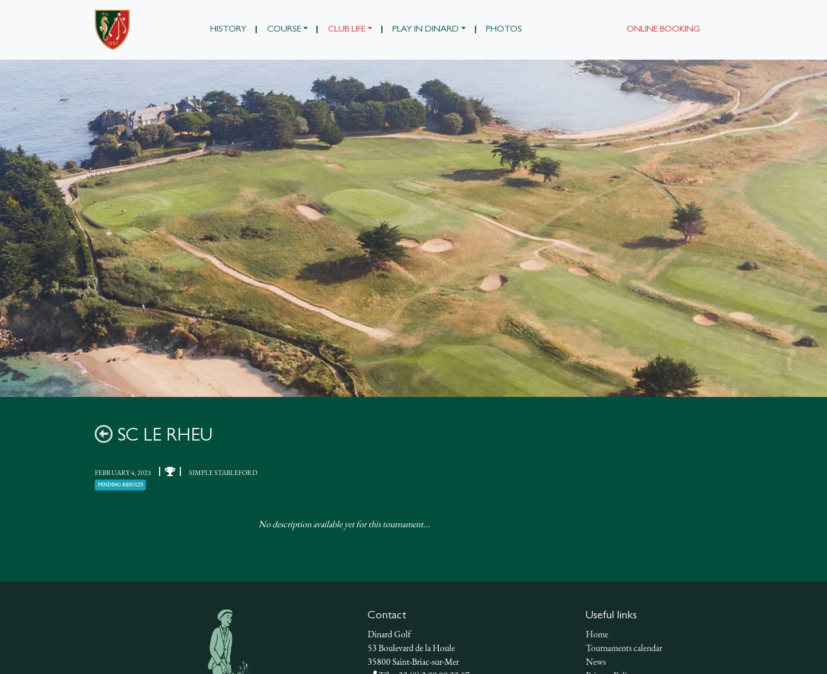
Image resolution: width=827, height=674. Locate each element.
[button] (287, 29)
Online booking (663, 29)
